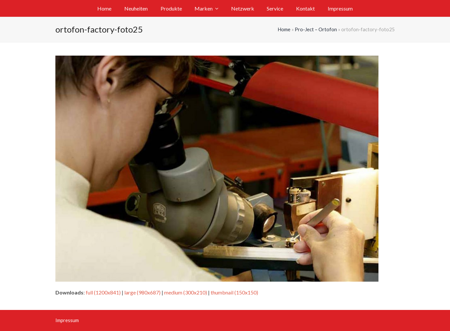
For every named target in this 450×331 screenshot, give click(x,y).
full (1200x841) (103, 292)
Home (284, 29)
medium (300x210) (185, 292)
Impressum (67, 320)
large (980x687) (142, 292)
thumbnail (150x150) (234, 292)
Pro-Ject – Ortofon (316, 29)
